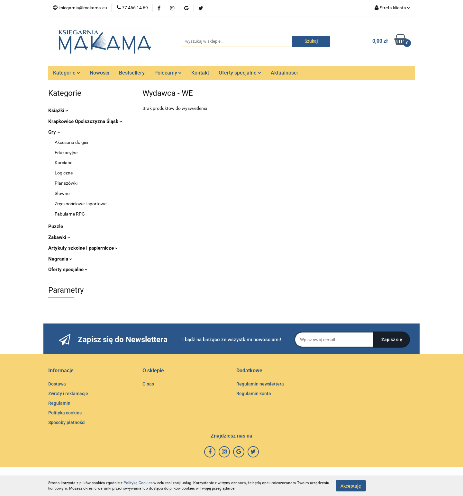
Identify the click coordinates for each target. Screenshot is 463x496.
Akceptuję (350, 485)
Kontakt (200, 73)
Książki (58, 110)
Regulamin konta (253, 393)
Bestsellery (132, 73)
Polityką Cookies (137, 483)
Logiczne (64, 172)
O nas (148, 383)
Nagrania (60, 259)
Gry (54, 132)
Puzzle (55, 226)
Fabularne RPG (70, 214)
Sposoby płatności (67, 422)
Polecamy (168, 73)
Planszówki (66, 183)
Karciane (63, 162)
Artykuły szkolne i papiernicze (83, 248)
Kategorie (66, 73)
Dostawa (57, 383)
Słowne (62, 193)
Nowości (99, 73)
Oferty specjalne (240, 73)
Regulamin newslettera (260, 383)
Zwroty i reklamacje (68, 393)
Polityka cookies (65, 412)
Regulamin (59, 403)
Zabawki (59, 237)
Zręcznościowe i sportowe (80, 203)
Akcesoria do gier (72, 142)
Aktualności (284, 73)
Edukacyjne (66, 152)
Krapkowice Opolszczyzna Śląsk (85, 121)
